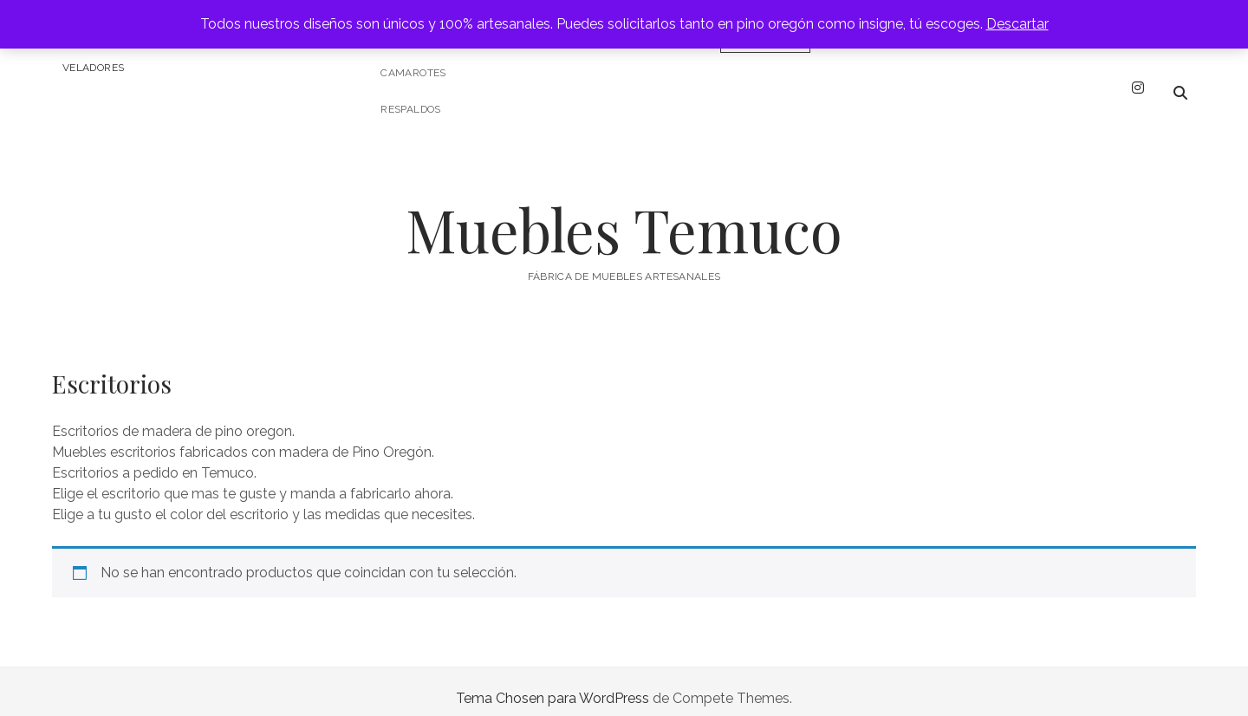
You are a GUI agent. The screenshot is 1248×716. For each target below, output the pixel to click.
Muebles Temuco (624, 215)
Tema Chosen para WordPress (552, 684)
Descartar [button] (1017, 24)
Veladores (93, 68)
